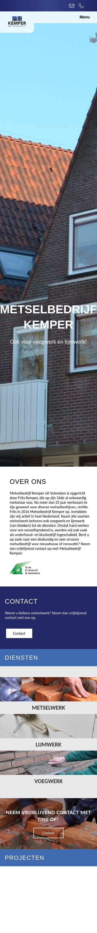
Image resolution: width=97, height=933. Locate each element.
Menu (85, 17)
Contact (19, 633)
